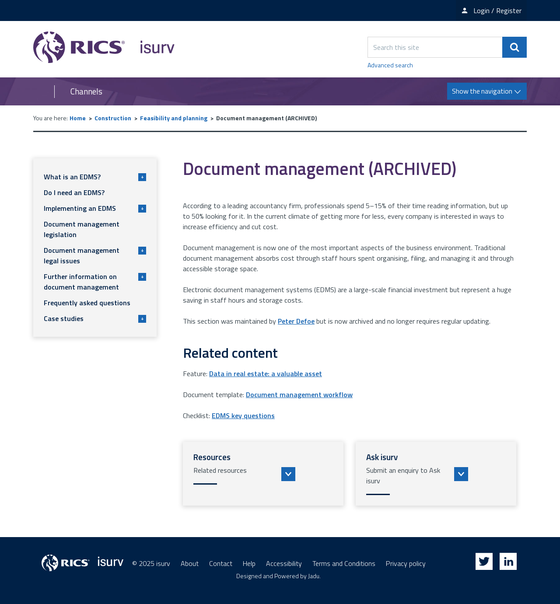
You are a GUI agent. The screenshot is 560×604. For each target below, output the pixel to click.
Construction (112, 117)
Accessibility (284, 563)
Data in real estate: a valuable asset (265, 373)
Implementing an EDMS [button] (95, 208)
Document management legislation (81, 229)
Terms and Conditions (343, 563)
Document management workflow (299, 394)
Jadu (313, 575)
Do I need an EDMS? (74, 192)
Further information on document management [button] (95, 281)
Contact (220, 563)
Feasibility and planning (173, 117)
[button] (263, 474)
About (190, 563)
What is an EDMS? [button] (95, 176)
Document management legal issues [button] (95, 255)
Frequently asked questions (87, 302)
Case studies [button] (95, 318)
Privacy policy (406, 563)
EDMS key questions (243, 415)
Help (249, 563)
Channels (86, 91)
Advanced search (390, 65)
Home (78, 117)
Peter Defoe (296, 321)
